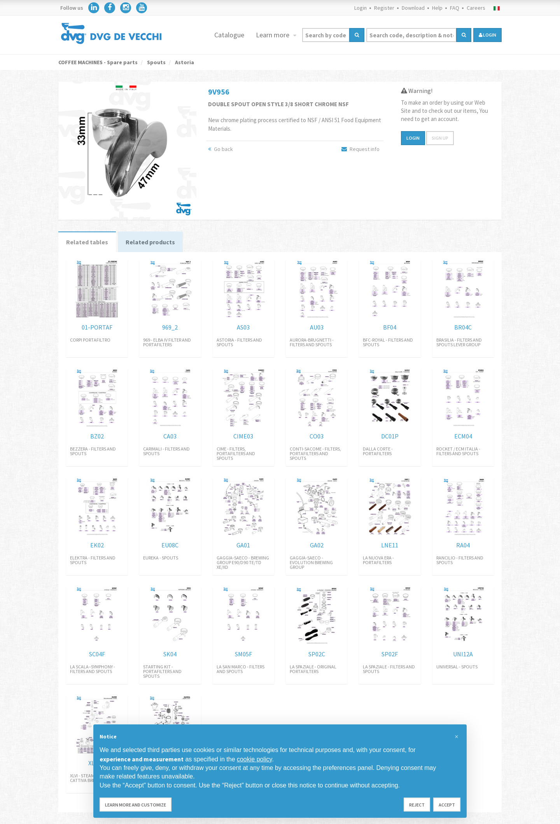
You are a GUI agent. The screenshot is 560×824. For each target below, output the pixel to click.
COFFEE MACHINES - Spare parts (98, 62)
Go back (220, 149)
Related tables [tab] (87, 242)
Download (413, 7)
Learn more (273, 34)
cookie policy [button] (254, 759)
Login (360, 7)
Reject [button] (417, 805)
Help (437, 7)
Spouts (156, 62)
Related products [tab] (150, 242)
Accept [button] (447, 805)
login (487, 35)
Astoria (184, 62)
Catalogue (229, 34)
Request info (360, 149)
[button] (456, 737)
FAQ (454, 7)
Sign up (440, 138)
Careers (476, 7)
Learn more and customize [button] (135, 805)
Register (384, 7)
